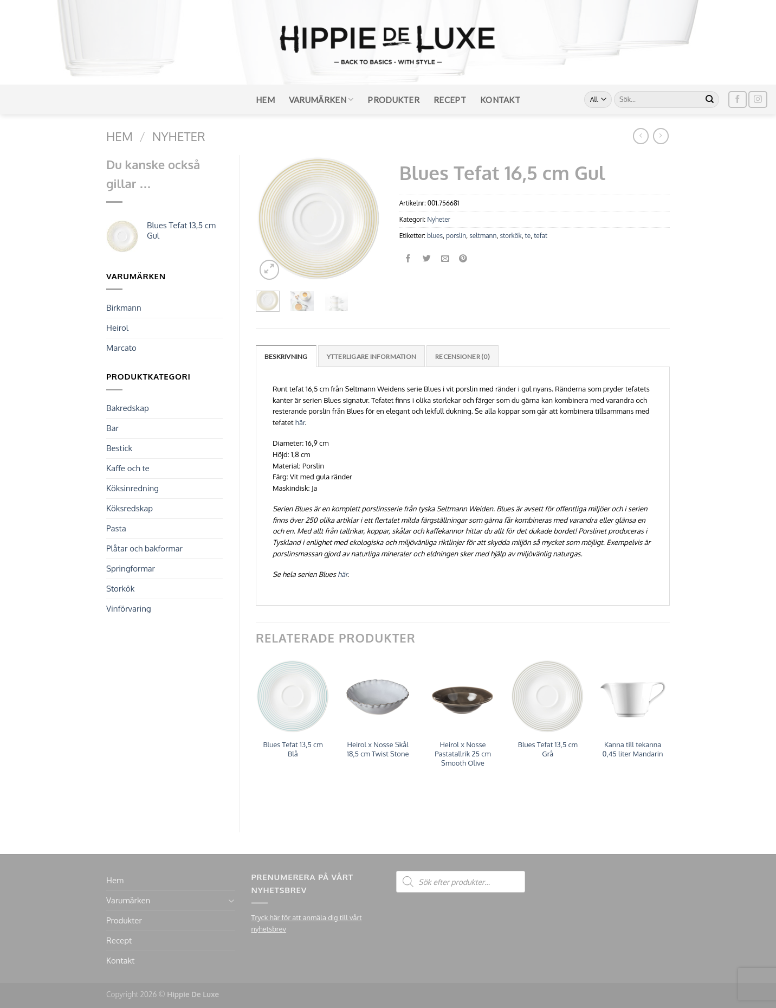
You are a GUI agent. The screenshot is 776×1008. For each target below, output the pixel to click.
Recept (450, 100)
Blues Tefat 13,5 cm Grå (548, 749)
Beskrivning (286, 356)
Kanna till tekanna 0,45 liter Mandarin (633, 749)
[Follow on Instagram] (757, 99)
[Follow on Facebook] (737, 99)
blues (435, 236)
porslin (456, 236)
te (528, 236)
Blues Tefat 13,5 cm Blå (292, 749)
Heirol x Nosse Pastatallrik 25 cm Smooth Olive (463, 753)
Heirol (117, 328)
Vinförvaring (128, 608)
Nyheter (178, 136)
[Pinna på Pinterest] (463, 259)
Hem (265, 100)
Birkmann (123, 308)
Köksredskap (129, 508)
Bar (112, 428)
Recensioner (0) (462, 356)
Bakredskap (127, 408)
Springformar (130, 568)
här (300, 422)
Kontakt (500, 100)
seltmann (482, 236)
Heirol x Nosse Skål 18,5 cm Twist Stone (378, 749)
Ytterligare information (372, 356)
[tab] (286, 356)
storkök (510, 236)
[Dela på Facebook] (408, 259)
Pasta (116, 528)
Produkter (393, 100)
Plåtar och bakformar (144, 548)
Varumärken (321, 99)
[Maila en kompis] (445, 259)
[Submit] (710, 99)
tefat (540, 236)
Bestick (119, 448)
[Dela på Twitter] (426, 259)
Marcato (121, 348)
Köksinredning (132, 488)
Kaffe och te (128, 468)
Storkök (120, 588)
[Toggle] (231, 901)
